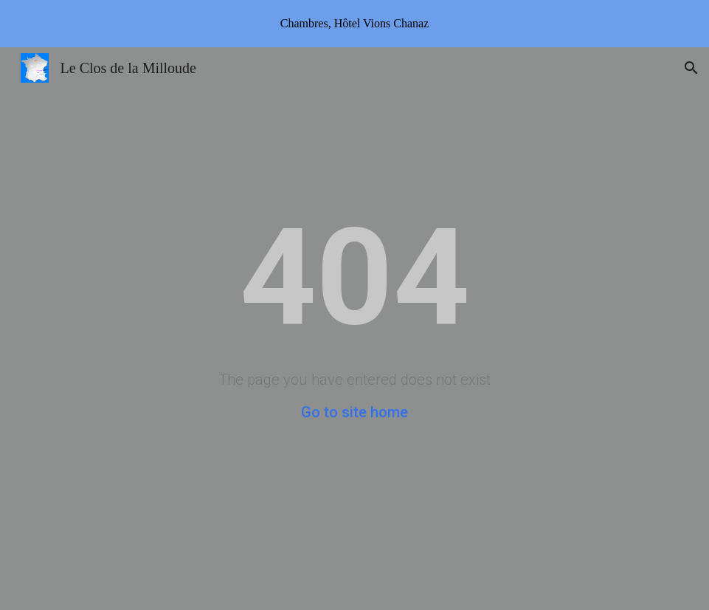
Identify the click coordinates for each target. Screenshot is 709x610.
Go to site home (354, 412)
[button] (691, 68)
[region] (354, 23)
